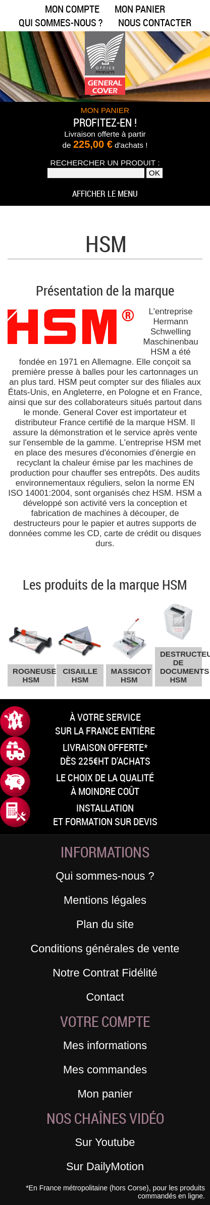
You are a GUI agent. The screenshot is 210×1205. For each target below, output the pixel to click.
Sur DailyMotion (105, 1166)
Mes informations (105, 1045)
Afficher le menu (105, 193)
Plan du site (105, 924)
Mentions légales (105, 900)
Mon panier (140, 9)
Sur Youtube (105, 1142)
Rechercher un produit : (105, 162)
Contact (105, 997)
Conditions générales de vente (105, 948)
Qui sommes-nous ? (60, 22)
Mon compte (72, 9)
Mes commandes (105, 1069)
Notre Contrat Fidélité (104, 972)
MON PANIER (105, 110)
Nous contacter (154, 22)
